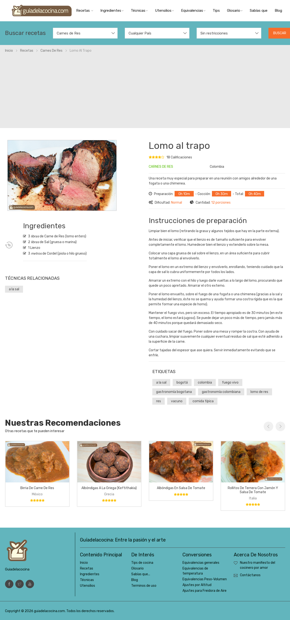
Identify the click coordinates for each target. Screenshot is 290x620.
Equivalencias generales (200, 563)
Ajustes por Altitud (196, 585)
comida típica (203, 401)
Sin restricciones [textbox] (214, 33)
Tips (216, 10)
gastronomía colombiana (221, 392)
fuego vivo (230, 382)
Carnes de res (51, 51)
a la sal (14, 289)
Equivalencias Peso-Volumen (204, 579)
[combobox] (85, 33)
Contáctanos (250, 575)
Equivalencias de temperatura (195, 570)
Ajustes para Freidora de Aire (204, 591)
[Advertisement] (145, 89)
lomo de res (259, 392)
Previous (268, 426)
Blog (278, 10)
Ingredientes (112, 10)
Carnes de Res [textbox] (68, 33)
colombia (205, 382)
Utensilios (164, 10)
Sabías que (258, 10)
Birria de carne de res (37, 488)
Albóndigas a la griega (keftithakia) (109, 488)
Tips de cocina (142, 563)
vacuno (176, 401)
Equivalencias (193, 10)
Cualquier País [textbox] (140, 33)
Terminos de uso (143, 586)
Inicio (9, 51)
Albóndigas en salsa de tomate (181, 488)
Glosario (235, 10)
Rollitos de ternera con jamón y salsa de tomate (253, 490)
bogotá (182, 382)
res (158, 401)
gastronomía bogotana (174, 392)
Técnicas (139, 10)
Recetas (84, 10)
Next (280, 426)
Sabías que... (140, 574)
